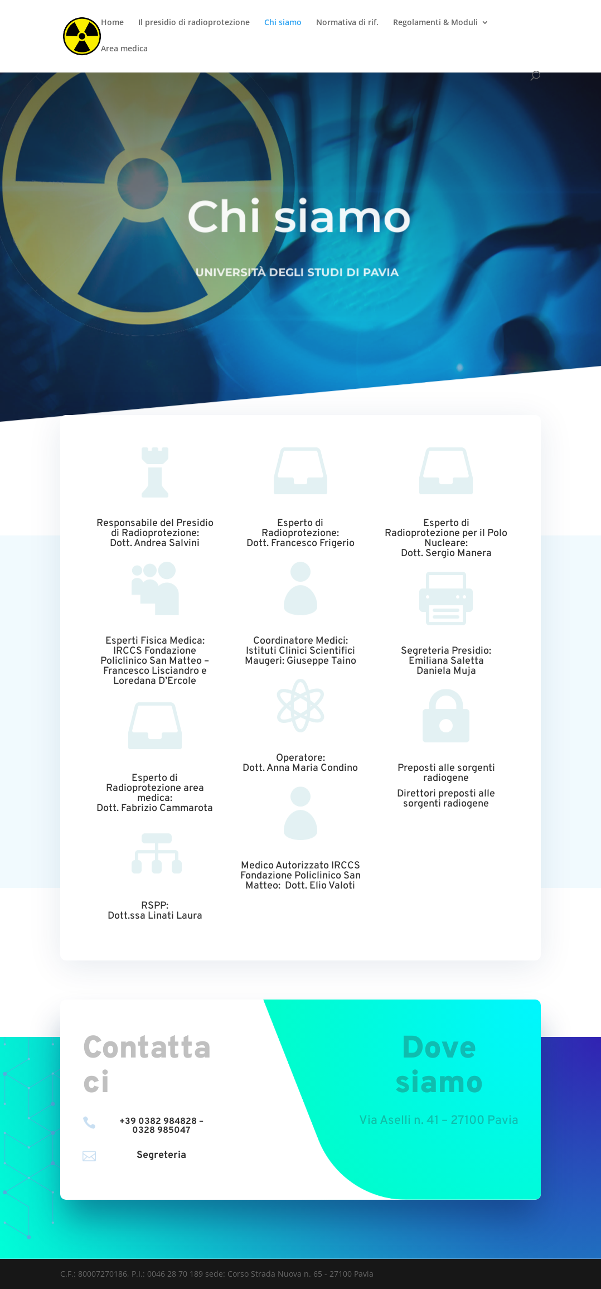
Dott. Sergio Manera (446, 553)
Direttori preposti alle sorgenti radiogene (446, 799)
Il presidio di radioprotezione (194, 22)
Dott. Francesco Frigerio (300, 543)
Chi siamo (283, 22)
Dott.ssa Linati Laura (155, 916)
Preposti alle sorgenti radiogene (446, 773)
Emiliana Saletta (446, 661)
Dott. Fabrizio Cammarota (154, 808)
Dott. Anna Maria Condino (300, 768)
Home (112, 22)
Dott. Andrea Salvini (155, 543)
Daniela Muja (446, 671)
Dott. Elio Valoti (320, 886)
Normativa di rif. (347, 22)
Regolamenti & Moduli (435, 22)
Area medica (124, 49)
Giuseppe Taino (321, 661)
